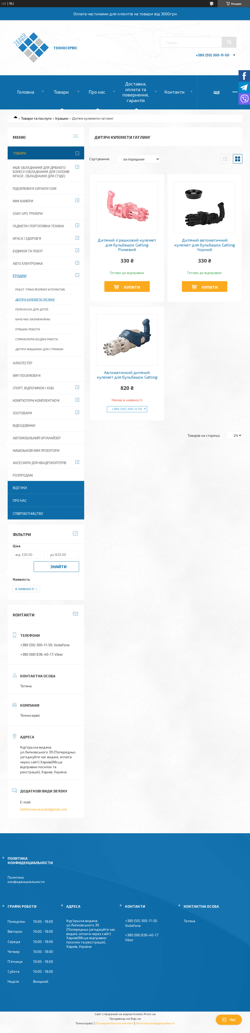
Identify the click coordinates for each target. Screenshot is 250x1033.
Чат (229, 1019)
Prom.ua (150, 1014)
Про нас (97, 92)
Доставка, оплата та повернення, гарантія (135, 92)
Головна (25, 92)
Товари (61, 92)
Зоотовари (22, 413)
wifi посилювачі (27, 376)
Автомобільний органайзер (37, 438)
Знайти (58, 566)
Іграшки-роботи (27, 329)
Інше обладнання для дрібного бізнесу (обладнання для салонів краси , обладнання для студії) (41, 172)
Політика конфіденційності (155, 1023)
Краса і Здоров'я (27, 239)
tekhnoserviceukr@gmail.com (43, 809)
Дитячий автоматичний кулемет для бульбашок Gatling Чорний (204, 245)
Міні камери (23, 201)
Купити (132, 287)
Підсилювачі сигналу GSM (34, 188)
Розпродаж (23, 475)
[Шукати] (229, 42)
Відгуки (20, 488)
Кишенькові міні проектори (36, 451)
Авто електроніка (28, 264)
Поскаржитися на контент (114, 1023)
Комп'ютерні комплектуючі (36, 401)
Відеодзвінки (24, 426)
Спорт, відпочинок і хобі (33, 388)
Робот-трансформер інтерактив (40, 289)
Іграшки (61, 118)
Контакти (174, 92)
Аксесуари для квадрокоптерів (39, 463)
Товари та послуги (36, 118)
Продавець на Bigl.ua (125, 1018)
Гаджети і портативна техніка (38, 226)
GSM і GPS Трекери (28, 213)
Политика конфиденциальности (26, 879)
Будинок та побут (28, 251)
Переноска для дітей (31, 309)
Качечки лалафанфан (32, 319)
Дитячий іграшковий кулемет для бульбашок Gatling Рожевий (127, 245)
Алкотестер (22, 363)
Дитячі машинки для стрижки (39, 349)
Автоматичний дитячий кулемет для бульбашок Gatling (127, 374)
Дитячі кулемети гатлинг (35, 299)
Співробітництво (28, 513)
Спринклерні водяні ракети (36, 339)
